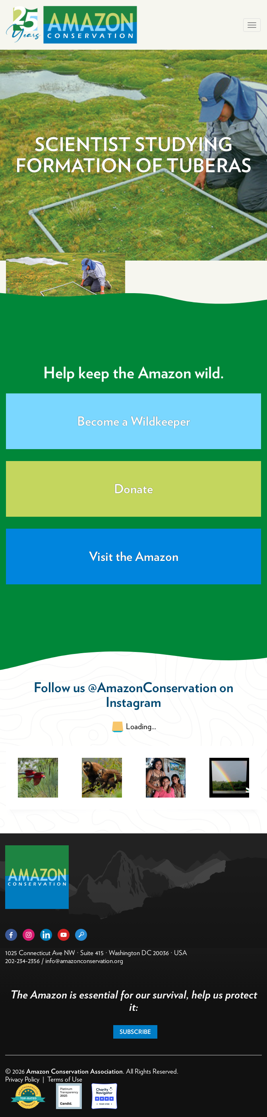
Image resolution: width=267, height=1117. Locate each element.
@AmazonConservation (152, 687)
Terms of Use (64, 1079)
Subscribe (135, 1031)
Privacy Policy (22, 1079)
